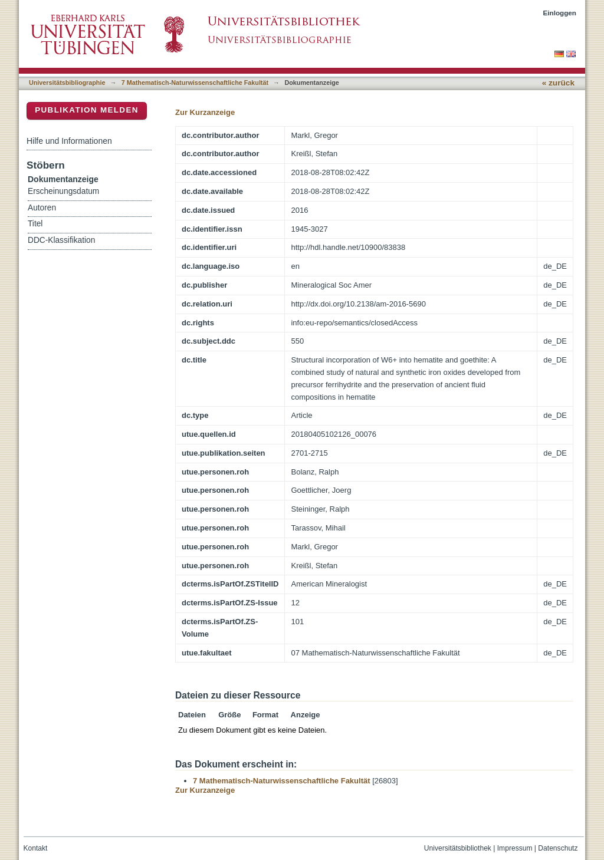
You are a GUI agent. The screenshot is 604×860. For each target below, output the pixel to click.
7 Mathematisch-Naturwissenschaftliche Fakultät (195, 82)
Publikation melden (87, 110)
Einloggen (560, 13)
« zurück (558, 82)
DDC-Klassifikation (61, 240)
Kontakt (36, 848)
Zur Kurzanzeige (205, 112)
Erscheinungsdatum (63, 191)
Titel (35, 223)
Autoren (42, 207)
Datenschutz (557, 848)
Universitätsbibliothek (457, 848)
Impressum (515, 848)
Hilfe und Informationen (69, 141)
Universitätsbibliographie (67, 82)
